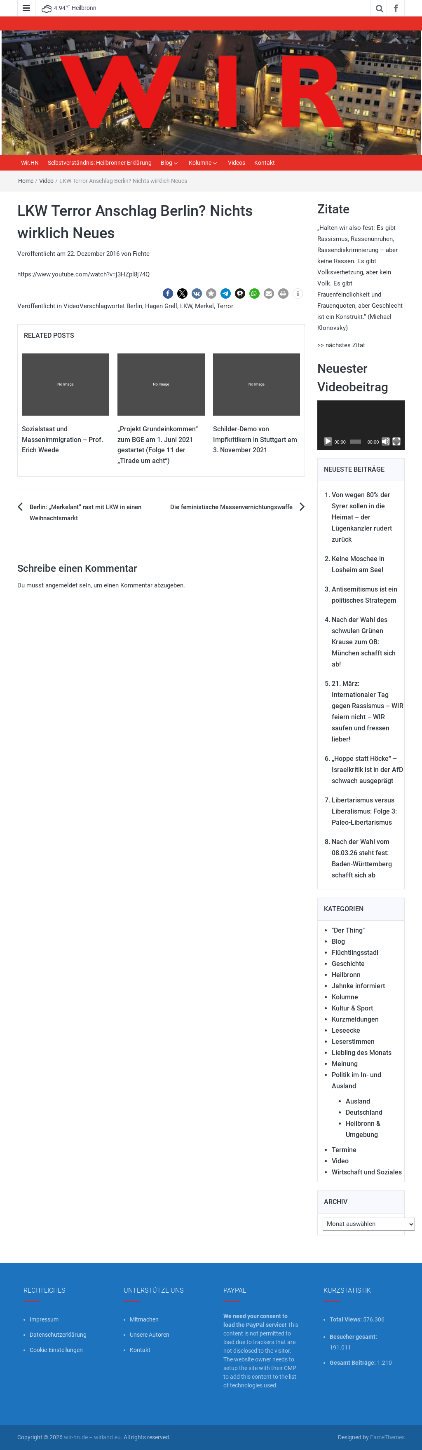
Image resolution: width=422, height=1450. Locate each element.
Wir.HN (30, 162)
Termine (344, 1150)
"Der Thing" (348, 930)
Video (46, 181)
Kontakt (264, 162)
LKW (186, 306)
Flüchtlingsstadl (355, 953)
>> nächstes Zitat (341, 345)
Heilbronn (346, 975)
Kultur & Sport (352, 1008)
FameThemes (387, 1437)
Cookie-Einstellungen (56, 1350)
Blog (166, 162)
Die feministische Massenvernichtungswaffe (231, 507)
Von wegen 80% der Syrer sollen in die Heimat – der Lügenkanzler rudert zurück (362, 517)
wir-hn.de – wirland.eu (92, 1437)
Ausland (358, 1101)
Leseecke (346, 1030)
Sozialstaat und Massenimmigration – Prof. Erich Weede (62, 439)
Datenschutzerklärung (58, 1334)
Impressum (44, 1319)
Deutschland (364, 1112)
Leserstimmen (353, 1041)
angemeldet (61, 585)
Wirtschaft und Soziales (367, 1172)
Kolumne (200, 162)
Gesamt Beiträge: (353, 1362)
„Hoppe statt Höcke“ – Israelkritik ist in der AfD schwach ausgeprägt (367, 770)
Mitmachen (144, 1319)
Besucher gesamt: (354, 1336)
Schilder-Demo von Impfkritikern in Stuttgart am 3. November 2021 (255, 439)
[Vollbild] (396, 441)
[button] (168, 293)
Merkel (204, 306)
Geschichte (348, 964)
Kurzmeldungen (355, 1019)
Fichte (141, 253)
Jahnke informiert (358, 986)
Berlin (134, 306)
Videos (236, 162)
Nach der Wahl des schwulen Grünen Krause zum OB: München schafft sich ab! (364, 642)
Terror (225, 306)
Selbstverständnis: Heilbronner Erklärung (100, 162)
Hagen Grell (161, 306)
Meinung (345, 1064)
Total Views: (346, 1319)
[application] (361, 425)
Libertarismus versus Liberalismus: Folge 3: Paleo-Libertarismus (364, 811)
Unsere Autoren (149, 1334)
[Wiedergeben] (328, 441)
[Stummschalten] (386, 441)
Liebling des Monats (362, 1053)
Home (25, 181)
